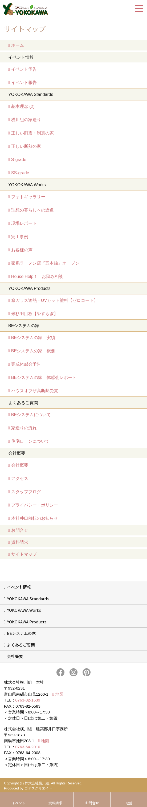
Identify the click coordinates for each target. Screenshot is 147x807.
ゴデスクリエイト (38, 788)
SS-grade (20, 173)
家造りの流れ (24, 428)
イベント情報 (19, 587)
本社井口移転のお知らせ (34, 518)
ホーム (17, 45)
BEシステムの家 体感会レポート (43, 377)
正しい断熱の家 (26, 146)
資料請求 (19, 542)
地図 (59, 694)
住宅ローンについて (30, 441)
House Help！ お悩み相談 (37, 276)
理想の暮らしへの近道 (32, 210)
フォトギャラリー (28, 197)
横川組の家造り (26, 119)
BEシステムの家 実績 (33, 337)
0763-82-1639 (27, 700)
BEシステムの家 (21, 633)
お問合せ (19, 530)
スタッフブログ (26, 491)
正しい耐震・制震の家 (32, 133)
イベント (18, 802)
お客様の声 (21, 250)
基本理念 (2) (23, 106)
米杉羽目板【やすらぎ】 (34, 313)
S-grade (18, 159)
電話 (128, 802)
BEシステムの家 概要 (33, 351)
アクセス (19, 478)
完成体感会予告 (26, 364)
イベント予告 (24, 69)
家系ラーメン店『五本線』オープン (45, 263)
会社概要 (19, 465)
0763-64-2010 (27, 747)
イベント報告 (24, 82)
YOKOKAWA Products (27, 621)
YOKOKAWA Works (24, 610)
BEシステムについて (31, 414)
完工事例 (19, 236)
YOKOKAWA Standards (28, 598)
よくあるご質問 (21, 645)
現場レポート (24, 223)
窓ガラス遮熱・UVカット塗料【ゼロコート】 (54, 300)
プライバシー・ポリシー (34, 505)
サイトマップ (24, 554)
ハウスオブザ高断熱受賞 (34, 390)
